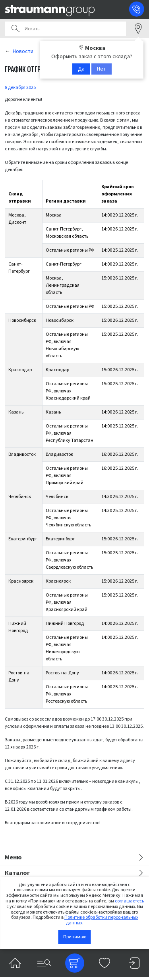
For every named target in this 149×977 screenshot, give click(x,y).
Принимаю (74, 937)
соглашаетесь (129, 901)
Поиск (15, 28)
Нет (101, 69)
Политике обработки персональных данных (101, 920)
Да (81, 69)
